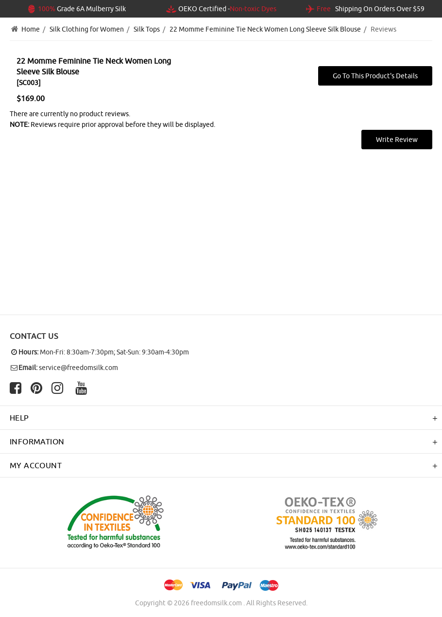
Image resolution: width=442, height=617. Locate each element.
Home (30, 29)
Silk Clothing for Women (87, 29)
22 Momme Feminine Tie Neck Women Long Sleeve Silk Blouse (265, 29)
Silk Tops (147, 29)
